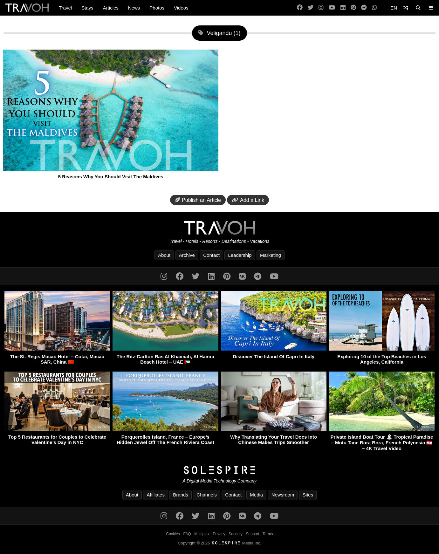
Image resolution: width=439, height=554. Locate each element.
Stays (87, 7)
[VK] (242, 276)
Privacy (219, 534)
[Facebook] (300, 8)
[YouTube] (332, 8)
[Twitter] (310, 8)
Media (256, 494)
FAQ (187, 534)
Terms (268, 534)
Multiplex (201, 534)
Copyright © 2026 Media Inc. (219, 543)
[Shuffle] (405, 8)
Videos (181, 7)
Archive (187, 255)
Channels (206, 494)
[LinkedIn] (343, 8)
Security (235, 534)
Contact (211, 255)
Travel (65, 7)
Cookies (173, 534)
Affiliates (155, 494)
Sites (308, 494)
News (134, 7)
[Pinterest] (353, 8)
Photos (156, 7)
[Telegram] (257, 276)
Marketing (270, 255)
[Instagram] (321, 8)
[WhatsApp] (374, 8)
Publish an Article (198, 200)
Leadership (239, 255)
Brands (180, 494)
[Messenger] (364, 8)
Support (252, 534)
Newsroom (282, 494)
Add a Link (248, 200)
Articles (111, 7)
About (164, 255)
